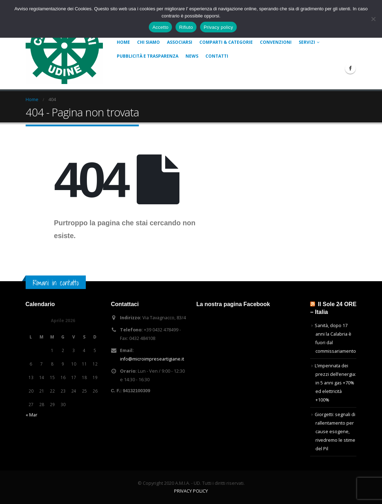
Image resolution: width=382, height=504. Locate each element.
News (191, 56)
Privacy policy (218, 27)
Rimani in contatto (56, 283)
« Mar (31, 415)
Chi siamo (148, 42)
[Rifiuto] (373, 18)
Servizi (307, 42)
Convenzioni (276, 42)
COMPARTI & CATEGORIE (226, 42)
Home (123, 42)
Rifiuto (186, 27)
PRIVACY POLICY (191, 491)
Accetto (160, 27)
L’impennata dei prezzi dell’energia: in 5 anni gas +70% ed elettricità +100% (335, 383)
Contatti (216, 56)
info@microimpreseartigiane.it (152, 359)
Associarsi (179, 42)
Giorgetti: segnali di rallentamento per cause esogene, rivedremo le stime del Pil (335, 431)
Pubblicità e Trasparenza (147, 56)
